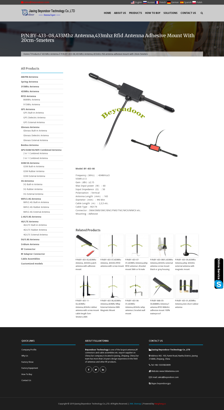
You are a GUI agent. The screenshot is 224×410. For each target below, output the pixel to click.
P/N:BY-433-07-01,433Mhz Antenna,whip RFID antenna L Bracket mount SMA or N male (136, 264)
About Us (120, 13)
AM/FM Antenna (29, 77)
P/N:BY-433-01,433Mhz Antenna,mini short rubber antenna (186, 303)
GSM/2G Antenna (30, 163)
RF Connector (28, 249)
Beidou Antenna (30, 145)
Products (135, 13)
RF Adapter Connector (33, 254)
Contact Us (188, 13)
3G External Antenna (33, 194)
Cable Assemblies (30, 259)
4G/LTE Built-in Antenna (35, 225)
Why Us (24, 356)
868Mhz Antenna (31, 99)
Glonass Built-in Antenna (35, 130)
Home (107, 13)
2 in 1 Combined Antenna (35, 153)
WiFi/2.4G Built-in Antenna (36, 202)
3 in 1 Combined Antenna (35, 158)
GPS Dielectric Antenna (34, 117)
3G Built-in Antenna (32, 184)
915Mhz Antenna (31, 104)
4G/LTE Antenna (29, 221)
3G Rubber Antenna (32, 189)
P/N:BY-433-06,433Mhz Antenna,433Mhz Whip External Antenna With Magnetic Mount (110, 305)
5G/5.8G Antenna (30, 239)
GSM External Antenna (34, 176)
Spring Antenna (29, 82)
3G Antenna (27, 181)
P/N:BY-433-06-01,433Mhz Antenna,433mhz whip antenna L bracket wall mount (135, 307)
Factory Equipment (29, 368)
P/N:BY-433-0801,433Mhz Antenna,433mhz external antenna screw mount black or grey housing (161, 264)
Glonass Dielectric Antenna (36, 135)
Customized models (32, 263)
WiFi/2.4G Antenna (31, 199)
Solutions (170, 13)
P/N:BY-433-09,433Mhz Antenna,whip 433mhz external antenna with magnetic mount (185, 264)
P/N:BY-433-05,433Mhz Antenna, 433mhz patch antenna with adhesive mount (86, 264)
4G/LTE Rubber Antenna (35, 230)
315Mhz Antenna (30, 86)
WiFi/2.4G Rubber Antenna (36, 207)
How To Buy (152, 13)
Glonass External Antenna (35, 140)
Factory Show (27, 362)
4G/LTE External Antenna (35, 234)
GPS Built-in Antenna (33, 112)
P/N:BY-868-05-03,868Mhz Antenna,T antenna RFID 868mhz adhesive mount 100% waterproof (160, 307)
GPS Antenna (28, 109)
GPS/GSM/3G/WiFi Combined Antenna (41, 150)
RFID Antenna (28, 96)
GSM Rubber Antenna (33, 171)
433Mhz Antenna (50, 54)
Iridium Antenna (30, 244)
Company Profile (28, 349)
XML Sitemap (135, 404)
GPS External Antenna (34, 122)
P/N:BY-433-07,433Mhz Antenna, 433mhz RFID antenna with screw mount (112, 262)
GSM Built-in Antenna (33, 166)
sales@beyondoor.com (35, 2)
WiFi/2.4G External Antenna (36, 212)
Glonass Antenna (30, 127)
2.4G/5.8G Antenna (31, 217)
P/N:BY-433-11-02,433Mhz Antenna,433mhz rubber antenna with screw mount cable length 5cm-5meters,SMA (87, 308)
